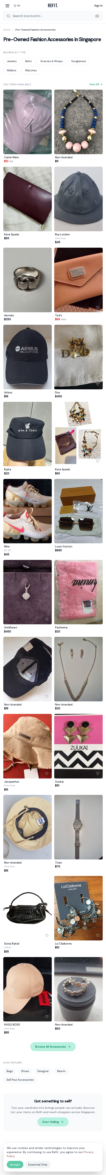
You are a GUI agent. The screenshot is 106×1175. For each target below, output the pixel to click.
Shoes (25, 1071)
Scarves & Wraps (51, 61)
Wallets (11, 70)
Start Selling (53, 1122)
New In (61, 1071)
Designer (43, 1071)
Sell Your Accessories (20, 1080)
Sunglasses (78, 61)
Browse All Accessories (53, 1046)
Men (18, 1159)
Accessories (52, 1159)
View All (96, 84)
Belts (28, 61)
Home (6, 29)
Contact (8, 1166)
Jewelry (12, 61)
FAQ (91, 1159)
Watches (31, 70)
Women (8, 1159)
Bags (10, 1071)
